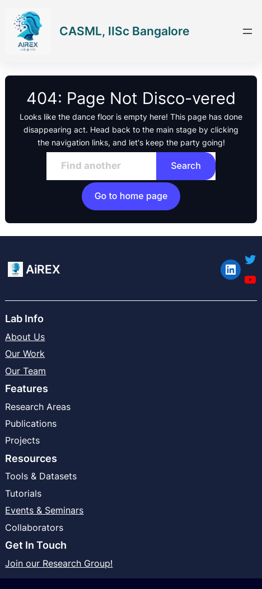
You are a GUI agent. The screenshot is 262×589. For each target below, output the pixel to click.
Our (14, 370)
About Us (25, 336)
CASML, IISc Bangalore (124, 31)
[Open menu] (247, 31)
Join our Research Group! (59, 563)
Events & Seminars (44, 510)
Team (34, 370)
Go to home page (131, 195)
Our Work (25, 353)
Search (186, 165)
